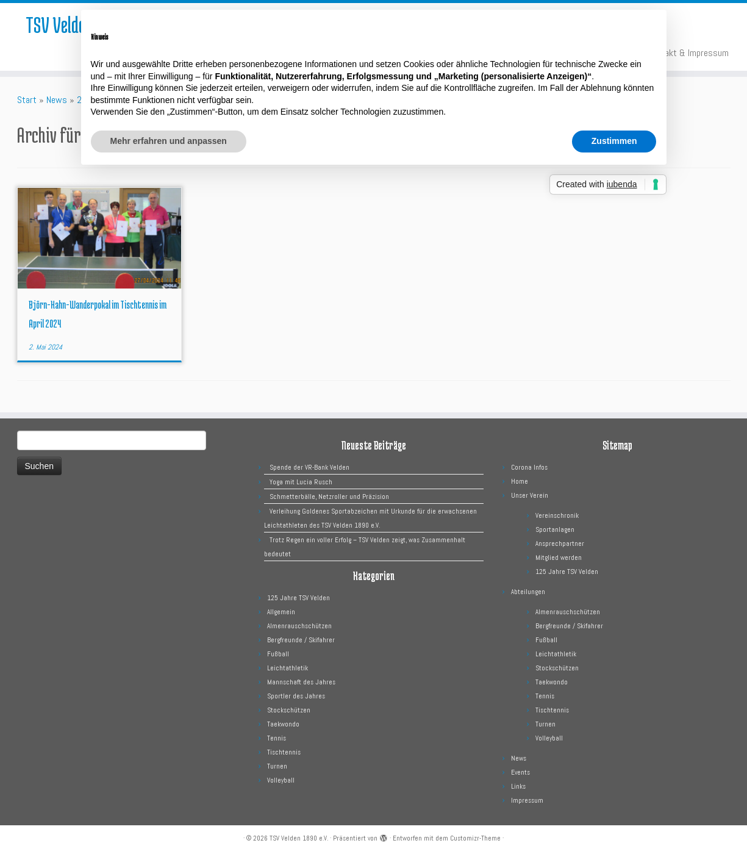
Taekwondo (283, 724)
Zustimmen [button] (614, 141)
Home (519, 481)
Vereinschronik (557, 515)
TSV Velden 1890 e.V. (299, 838)
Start (27, 99)
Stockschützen (288, 710)
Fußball (278, 654)
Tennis (276, 738)
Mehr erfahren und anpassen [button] (168, 141)
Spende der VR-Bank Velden (309, 467)
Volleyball (281, 780)
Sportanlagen (554, 529)
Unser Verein (529, 495)
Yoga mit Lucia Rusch (301, 482)
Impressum (527, 800)
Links (518, 786)
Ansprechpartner (559, 543)
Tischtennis (284, 752)
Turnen (277, 766)
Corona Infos (529, 467)
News (56, 99)
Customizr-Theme (475, 838)
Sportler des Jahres (296, 696)
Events (520, 772)
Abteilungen (528, 591)
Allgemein (281, 612)
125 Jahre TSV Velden (298, 597)
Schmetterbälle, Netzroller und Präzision (329, 496)
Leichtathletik (287, 668)
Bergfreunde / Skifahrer (301, 640)
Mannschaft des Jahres (301, 682)
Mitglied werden (558, 557)
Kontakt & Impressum (688, 52)
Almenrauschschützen (299, 626)
